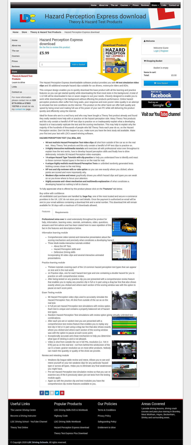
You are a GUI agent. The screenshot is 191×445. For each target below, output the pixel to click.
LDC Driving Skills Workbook (67, 421)
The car (114, 5)
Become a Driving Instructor (23, 416)
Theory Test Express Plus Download (71, 433)
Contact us (174, 5)
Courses (125, 5)
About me (103, 5)
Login (156, 51)
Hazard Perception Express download (71, 427)
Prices (136, 5)
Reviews (145, 5)
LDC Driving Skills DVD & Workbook (71, 410)
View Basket (161, 83)
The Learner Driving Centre (23, 410)
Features (46, 211)
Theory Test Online (19, 427)
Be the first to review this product (55, 47)
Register (164, 51)
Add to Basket (78, 64)
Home (94, 5)
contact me (20, 109)
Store (155, 5)
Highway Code (61, 416)
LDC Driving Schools (37, 442)
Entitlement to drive (107, 427)
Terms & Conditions (107, 410)
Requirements (61, 212)
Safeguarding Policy (107, 421)
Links (163, 5)
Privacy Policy (104, 416)
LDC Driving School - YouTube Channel (28, 421)
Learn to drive (18, 82)
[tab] (46, 211)
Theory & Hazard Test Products (45, 32)
